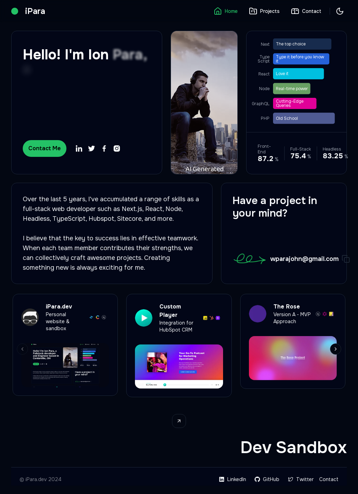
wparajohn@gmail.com (304, 259)
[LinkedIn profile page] (79, 148)
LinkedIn (232, 479)
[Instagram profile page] (117, 148)
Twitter (301, 479)
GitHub (267, 479)
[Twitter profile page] (91, 148)
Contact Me (44, 148)
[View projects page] (179, 421)
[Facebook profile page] (104, 148)
